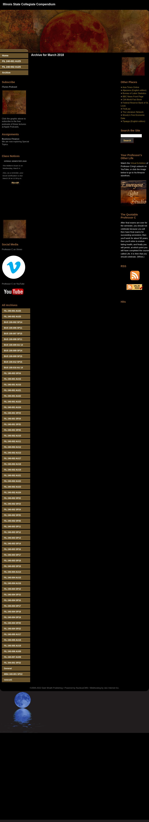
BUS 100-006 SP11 (13, 328)
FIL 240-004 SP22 (12, 629)
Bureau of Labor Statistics (134, 93)
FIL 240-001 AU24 (12, 407)
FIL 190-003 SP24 (12, 373)
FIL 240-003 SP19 (12, 566)
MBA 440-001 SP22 (13, 674)
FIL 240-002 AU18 (12, 464)
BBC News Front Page (133, 96)
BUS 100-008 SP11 (13, 339)
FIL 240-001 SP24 (12, 419)
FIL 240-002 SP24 (12, 509)
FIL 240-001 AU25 (11, 61)
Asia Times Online (130, 87)
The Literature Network (133, 112)
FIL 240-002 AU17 (12, 458)
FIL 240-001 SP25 (12, 424)
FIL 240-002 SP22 (12, 498)
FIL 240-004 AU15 (12, 577)
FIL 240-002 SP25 (12, 515)
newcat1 (8, 680)
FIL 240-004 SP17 (12, 606)
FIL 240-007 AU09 (12, 657)
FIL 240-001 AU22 (12, 396)
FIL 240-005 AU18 (12, 640)
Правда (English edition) (134, 121)
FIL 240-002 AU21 (12, 475)
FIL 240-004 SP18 (12, 611)
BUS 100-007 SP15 (13, 333)
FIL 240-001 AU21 (12, 390)
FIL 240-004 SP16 (12, 600)
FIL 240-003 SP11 (12, 526)
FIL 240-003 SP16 (12, 549)
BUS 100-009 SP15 (13, 356)
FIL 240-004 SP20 (12, 623)
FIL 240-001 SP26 (12, 430)
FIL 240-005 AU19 (12, 646)
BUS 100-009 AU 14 (13, 345)
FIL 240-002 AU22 (12, 481)
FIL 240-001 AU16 (12, 384)
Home (5, 55)
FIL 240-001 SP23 (12, 413)
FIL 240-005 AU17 (12, 634)
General (8, 668)
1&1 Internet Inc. (111, 688)
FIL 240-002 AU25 (11, 67)
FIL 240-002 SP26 (12, 521)
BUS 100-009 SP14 (13, 350)
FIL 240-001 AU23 (12, 402)
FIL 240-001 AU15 (12, 379)
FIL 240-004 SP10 (12, 589)
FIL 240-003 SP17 (12, 555)
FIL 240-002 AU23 (12, 487)
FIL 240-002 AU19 (12, 470)
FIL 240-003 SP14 (12, 543)
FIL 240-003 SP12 (12, 532)
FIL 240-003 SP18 (12, 560)
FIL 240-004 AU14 (12, 572)
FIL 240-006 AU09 (12, 651)
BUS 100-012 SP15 (13, 362)
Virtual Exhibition (138, 163)
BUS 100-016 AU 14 (13, 367)
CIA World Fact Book (132, 99)
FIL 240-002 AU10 (12, 436)
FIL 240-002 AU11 (12, 441)
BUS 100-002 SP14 (13, 322)
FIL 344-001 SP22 (12, 663)
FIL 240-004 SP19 (12, 617)
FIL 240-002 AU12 (12, 447)
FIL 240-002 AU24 (12, 492)
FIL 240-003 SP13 (12, 538)
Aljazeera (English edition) (134, 90)
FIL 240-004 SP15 (12, 594)
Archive (6, 72)
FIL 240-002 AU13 (12, 453)
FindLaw (126, 109)
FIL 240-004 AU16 (12, 583)
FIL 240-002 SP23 (12, 504)
